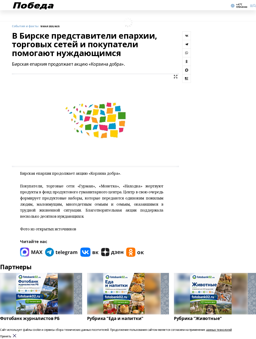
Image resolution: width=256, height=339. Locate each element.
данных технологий (219, 330)
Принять (5, 336)
